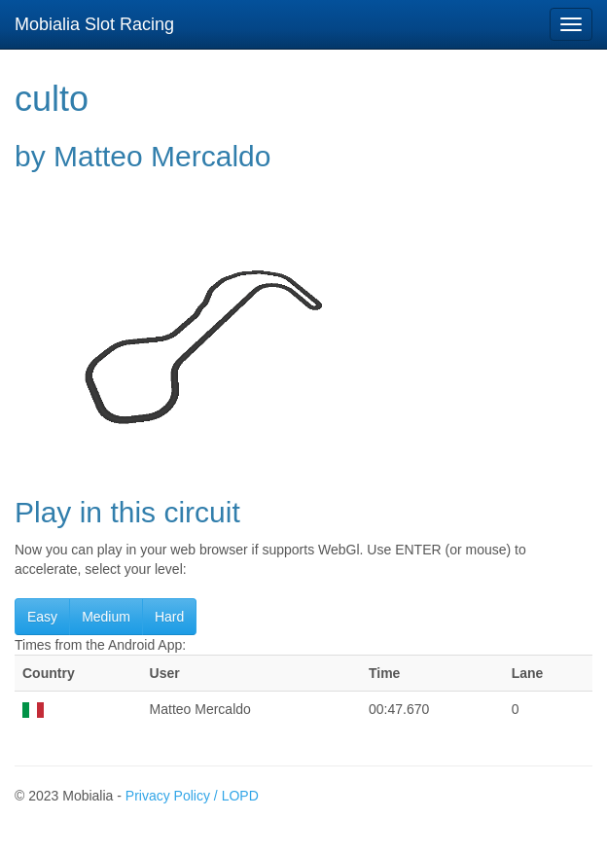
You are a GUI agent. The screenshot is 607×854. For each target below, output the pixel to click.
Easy (42, 616)
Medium (106, 616)
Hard (169, 616)
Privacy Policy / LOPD (192, 795)
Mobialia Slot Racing (94, 24)
